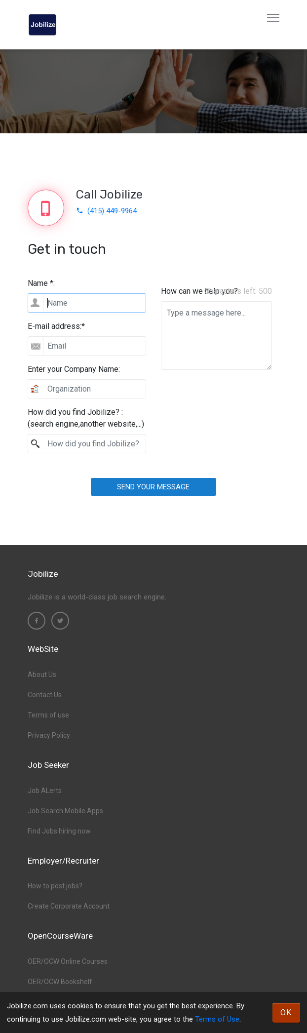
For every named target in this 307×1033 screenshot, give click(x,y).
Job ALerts (45, 791)
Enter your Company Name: (74, 369)
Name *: (41, 283)
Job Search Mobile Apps (65, 811)
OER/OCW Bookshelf (60, 982)
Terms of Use (217, 1019)
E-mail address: (56, 326)
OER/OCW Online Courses (68, 961)
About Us (42, 674)
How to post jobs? (55, 886)
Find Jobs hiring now (59, 831)
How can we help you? (199, 291)
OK (286, 1012)
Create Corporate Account (69, 906)
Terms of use (48, 715)
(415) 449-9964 (106, 210)
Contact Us (45, 695)
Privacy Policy (49, 735)
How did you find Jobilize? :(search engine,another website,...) (86, 418)
